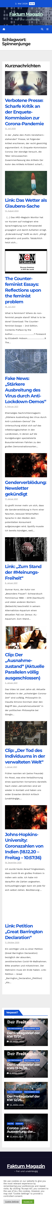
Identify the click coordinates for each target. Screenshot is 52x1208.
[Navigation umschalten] (47, 29)
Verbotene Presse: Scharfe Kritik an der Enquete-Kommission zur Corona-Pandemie (24, 112)
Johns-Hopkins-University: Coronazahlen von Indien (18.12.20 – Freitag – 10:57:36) (24, 846)
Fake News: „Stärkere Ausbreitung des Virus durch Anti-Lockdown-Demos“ (25, 390)
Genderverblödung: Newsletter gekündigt (25, 488)
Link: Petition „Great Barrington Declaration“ (24, 931)
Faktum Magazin (26, 14)
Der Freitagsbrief (15, 1028)
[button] (42, 29)
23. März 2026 (17, 1105)
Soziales (19, 1123)
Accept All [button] (27, 1202)
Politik (10, 1123)
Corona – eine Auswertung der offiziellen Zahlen (20, 1131)
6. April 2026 (16, 1073)
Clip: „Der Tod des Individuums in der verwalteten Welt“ (25, 756)
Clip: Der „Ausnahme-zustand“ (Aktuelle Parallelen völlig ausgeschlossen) (24, 666)
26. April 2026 (17, 1041)
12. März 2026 (16, 1136)
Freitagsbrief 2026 (31, 1028)
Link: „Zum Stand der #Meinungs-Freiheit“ (23, 572)
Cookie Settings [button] (12, 1202)
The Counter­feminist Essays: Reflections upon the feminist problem (23, 290)
